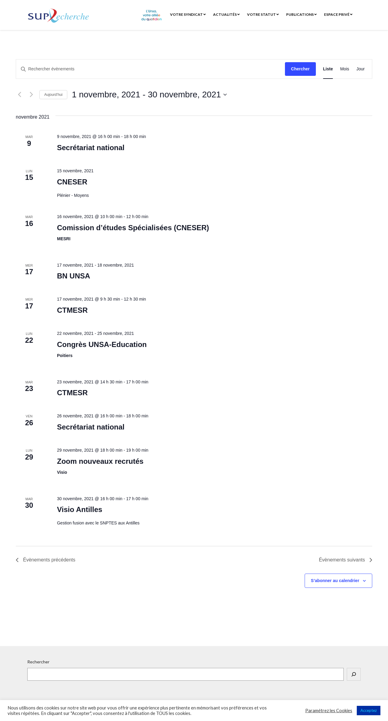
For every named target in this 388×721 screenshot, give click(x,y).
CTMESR (72, 310)
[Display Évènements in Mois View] (344, 69)
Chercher (300, 68)
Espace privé (338, 14)
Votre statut (263, 14)
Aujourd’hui (53, 95)
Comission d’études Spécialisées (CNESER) (133, 228)
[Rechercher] (354, 674)
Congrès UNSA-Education (102, 344)
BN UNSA (73, 276)
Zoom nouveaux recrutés (100, 461)
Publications (301, 14)
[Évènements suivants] (31, 94)
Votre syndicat (188, 14)
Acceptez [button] (368, 710)
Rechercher (38, 661)
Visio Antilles (79, 509)
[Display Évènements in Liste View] (328, 69)
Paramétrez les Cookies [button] (328, 710)
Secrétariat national (91, 147)
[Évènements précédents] (19, 94)
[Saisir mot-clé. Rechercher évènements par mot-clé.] (150, 69)
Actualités (226, 14)
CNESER (72, 182)
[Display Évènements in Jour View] (360, 69)
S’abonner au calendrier (335, 580)
